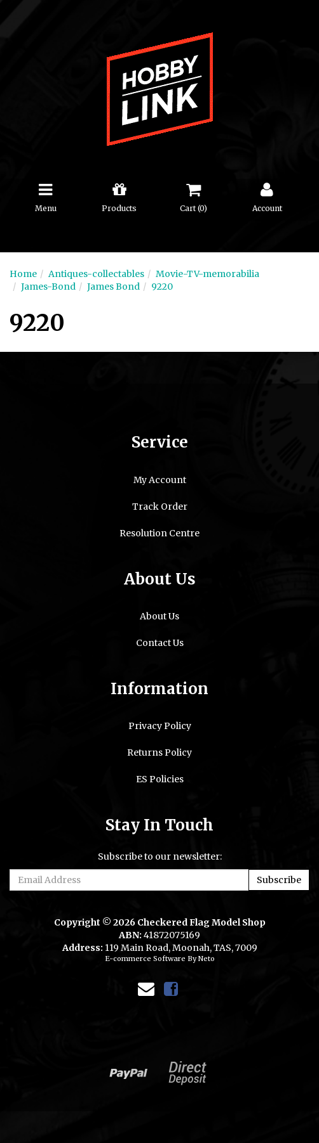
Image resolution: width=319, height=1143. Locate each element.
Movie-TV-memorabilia (207, 274)
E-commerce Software (145, 958)
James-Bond (48, 286)
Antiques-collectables (96, 274)
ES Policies (160, 779)
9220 (162, 286)
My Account (159, 480)
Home (23, 274)
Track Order (159, 506)
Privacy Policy (159, 726)
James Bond (113, 286)
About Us (159, 616)
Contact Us (160, 643)
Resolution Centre (159, 533)
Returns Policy (159, 752)
